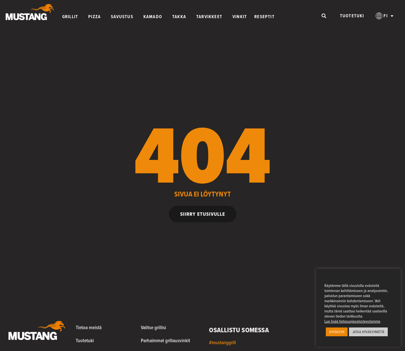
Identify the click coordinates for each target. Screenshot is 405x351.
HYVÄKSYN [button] (336, 331)
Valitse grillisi (153, 327)
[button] (324, 16)
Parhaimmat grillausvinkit (165, 340)
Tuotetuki (352, 15)
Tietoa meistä (89, 327)
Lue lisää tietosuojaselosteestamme (352, 321)
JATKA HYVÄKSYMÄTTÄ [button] (368, 331)
